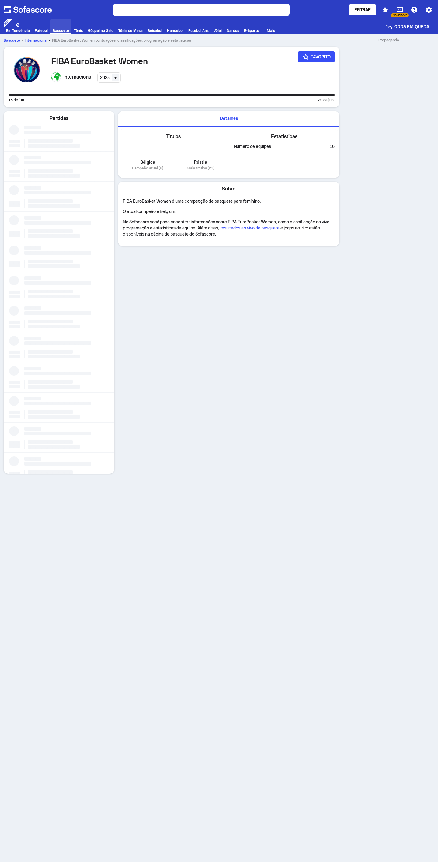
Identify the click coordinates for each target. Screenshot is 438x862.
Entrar (362, 9)
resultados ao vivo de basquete (250, 227)
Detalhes (229, 118)
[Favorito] (316, 56)
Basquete (12, 40)
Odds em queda (407, 26)
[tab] (228, 119)
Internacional (36, 40)
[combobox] (109, 77)
